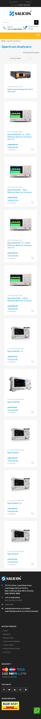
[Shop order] (20, 58)
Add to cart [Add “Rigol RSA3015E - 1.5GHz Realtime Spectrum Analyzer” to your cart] (32, 311)
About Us (6, 634)
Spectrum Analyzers (14, 86)
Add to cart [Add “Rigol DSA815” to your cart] (32, 564)
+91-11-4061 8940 (12, 29)
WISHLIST (29, 2)
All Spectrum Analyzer (15, 349)
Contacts (6, 652)
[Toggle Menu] (38, 35)
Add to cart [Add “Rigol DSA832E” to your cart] (32, 412)
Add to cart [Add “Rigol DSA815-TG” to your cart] (32, 513)
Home (3, 41)
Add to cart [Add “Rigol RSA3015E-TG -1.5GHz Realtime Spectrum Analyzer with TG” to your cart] (32, 258)
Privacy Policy (8, 645)
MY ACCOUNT (13, 2)
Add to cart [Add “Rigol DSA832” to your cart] (32, 462)
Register (27, 5)
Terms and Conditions (11, 641)
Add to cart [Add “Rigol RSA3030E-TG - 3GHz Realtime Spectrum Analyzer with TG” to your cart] (32, 149)
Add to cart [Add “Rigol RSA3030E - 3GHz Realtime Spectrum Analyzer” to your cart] (32, 202)
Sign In (20, 5)
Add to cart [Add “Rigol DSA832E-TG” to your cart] (32, 361)
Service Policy (8, 638)
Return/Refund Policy (11, 649)
